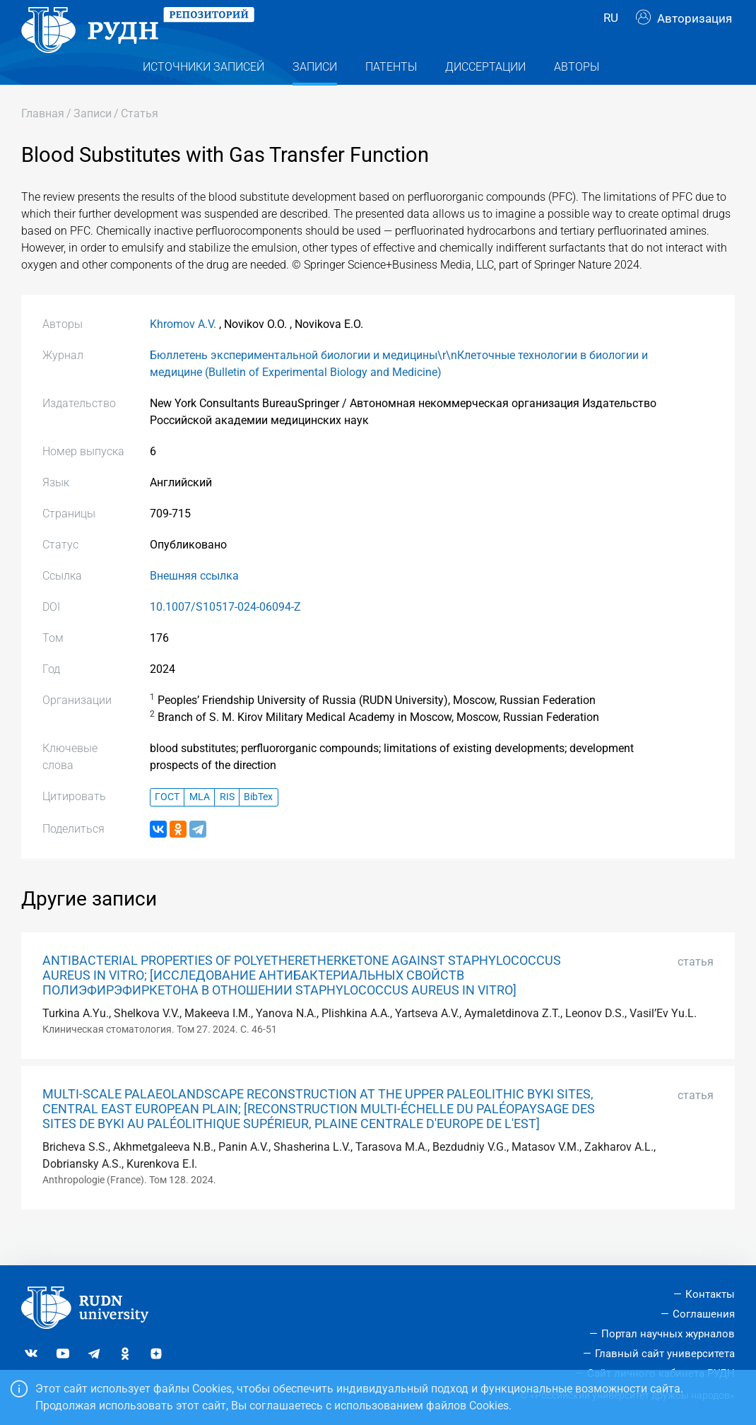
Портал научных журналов (668, 1333)
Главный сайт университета (665, 1353)
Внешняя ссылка (194, 604)
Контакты (710, 1295)
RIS (227, 825)
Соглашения (704, 1314)
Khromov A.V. (183, 352)
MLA (199, 825)
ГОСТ (167, 825)
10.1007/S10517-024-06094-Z (225, 635)
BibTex (258, 825)
